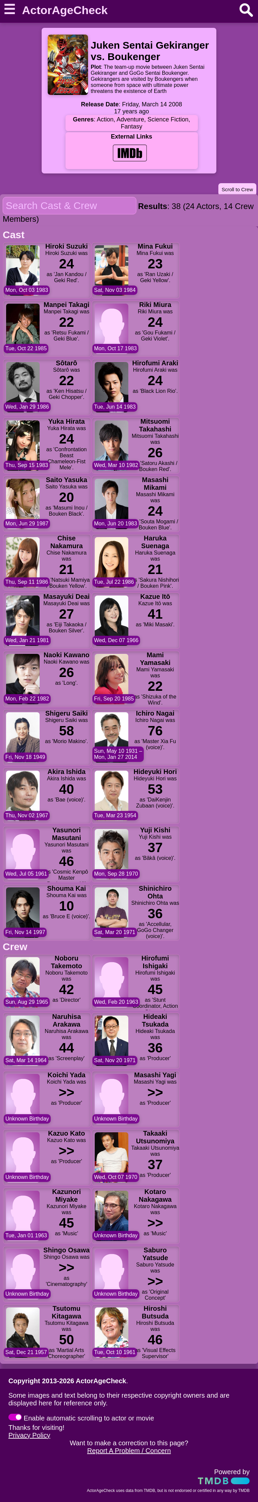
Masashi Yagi (155, 1075)
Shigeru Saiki (66, 713)
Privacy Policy (29, 1435)
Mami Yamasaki (155, 658)
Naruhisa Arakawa (66, 1020)
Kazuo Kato (66, 1133)
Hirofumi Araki (155, 363)
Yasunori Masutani (66, 833)
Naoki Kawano (67, 655)
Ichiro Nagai (155, 713)
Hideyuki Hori (155, 771)
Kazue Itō (155, 596)
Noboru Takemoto (66, 962)
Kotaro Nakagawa (155, 1195)
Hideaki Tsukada (155, 1020)
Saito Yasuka (66, 479)
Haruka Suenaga (155, 542)
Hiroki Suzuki (66, 246)
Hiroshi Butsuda (155, 1312)
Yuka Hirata (66, 421)
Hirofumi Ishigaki (155, 962)
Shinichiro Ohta (155, 892)
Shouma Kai (66, 888)
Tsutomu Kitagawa (66, 1312)
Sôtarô (66, 363)
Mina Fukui (155, 246)
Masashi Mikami (155, 483)
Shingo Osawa (66, 1250)
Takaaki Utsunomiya (155, 1137)
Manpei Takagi (66, 304)
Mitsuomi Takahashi (155, 425)
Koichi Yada (66, 1075)
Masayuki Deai (66, 596)
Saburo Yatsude (155, 1253)
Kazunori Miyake (66, 1195)
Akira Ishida (66, 771)
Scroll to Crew (237, 189)
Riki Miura (155, 304)
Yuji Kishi (155, 830)
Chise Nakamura (66, 542)
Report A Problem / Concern (129, 1450)
